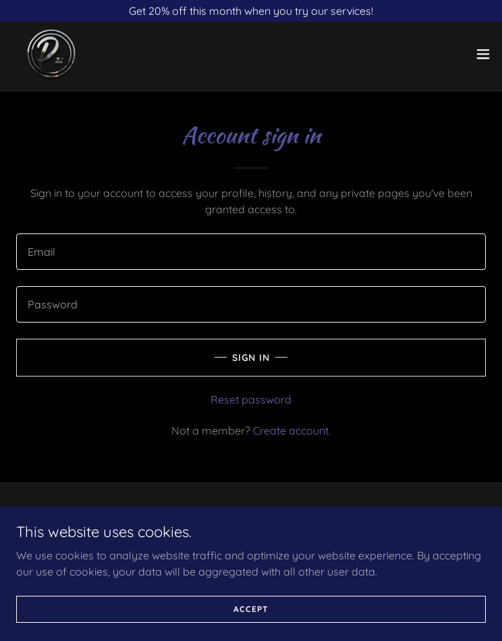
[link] (51, 54)
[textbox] (251, 251)
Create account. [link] (292, 430)
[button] (483, 53)
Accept (250, 627)
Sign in (251, 358)
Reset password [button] (251, 399)
